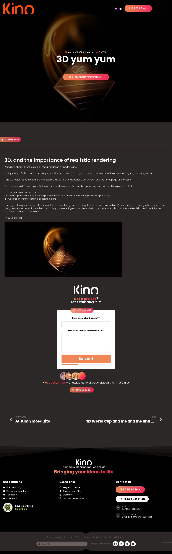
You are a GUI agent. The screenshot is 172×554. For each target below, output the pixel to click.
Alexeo (107, 543)
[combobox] (86, 324)
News (103, 52)
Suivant (86, 358)
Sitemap (68, 537)
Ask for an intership (115, 537)
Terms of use (83, 537)
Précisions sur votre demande (86, 330)
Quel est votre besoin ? (86, 318)
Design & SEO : (97, 543)
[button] (165, 8)
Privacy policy (54, 537)
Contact (97, 537)
